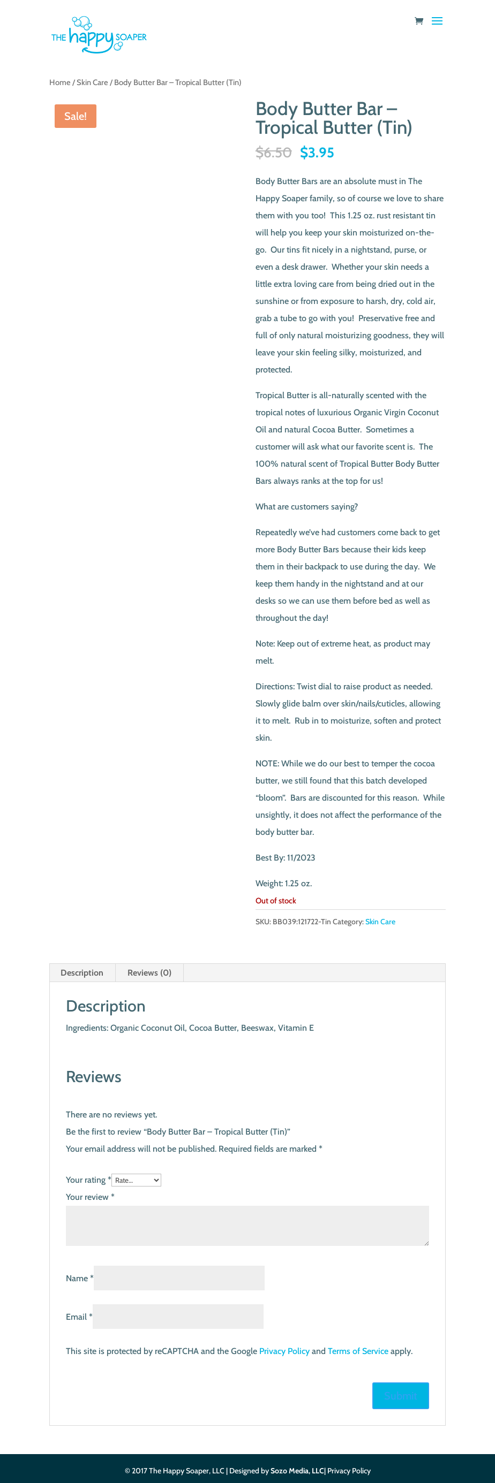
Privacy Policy (284, 1351)
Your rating (88, 1180)
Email (79, 1317)
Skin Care (92, 82)
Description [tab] (82, 973)
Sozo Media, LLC (297, 1471)
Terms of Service (358, 1351)
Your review (90, 1197)
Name (80, 1278)
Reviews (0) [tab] (149, 973)
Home (60, 82)
